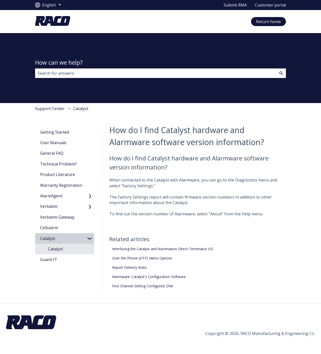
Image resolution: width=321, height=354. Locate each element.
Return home (268, 21)
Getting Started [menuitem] (54, 132)
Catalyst (80, 108)
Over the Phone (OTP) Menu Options (142, 258)
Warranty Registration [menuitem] (61, 185)
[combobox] (155, 73)
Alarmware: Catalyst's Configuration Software (149, 276)
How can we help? (59, 62)
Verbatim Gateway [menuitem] (57, 217)
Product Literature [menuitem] (57, 174)
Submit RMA (235, 5)
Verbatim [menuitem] (48, 206)
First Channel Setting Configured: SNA (142, 286)
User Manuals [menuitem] (53, 142)
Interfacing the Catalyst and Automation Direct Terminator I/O (162, 248)
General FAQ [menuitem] (51, 153)
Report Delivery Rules (129, 267)
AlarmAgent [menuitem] (51, 196)
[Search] (281, 73)
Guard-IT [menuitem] (48, 259)
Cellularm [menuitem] (49, 227)
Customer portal (270, 5)
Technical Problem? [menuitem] (58, 164)
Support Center (49, 108)
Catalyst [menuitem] (47, 238)
